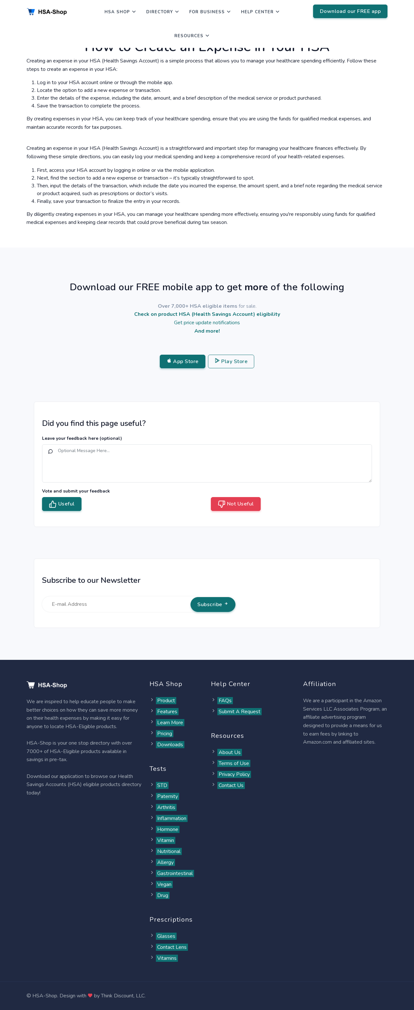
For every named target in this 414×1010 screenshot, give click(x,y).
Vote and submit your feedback (76, 491)
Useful (62, 504)
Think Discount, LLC (123, 995)
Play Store (231, 361)
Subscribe (213, 604)
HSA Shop (117, 12)
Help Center (257, 12)
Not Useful (236, 504)
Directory (159, 12)
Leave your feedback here (82, 438)
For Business (207, 12)
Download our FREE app (350, 11)
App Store (183, 361)
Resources (188, 36)
